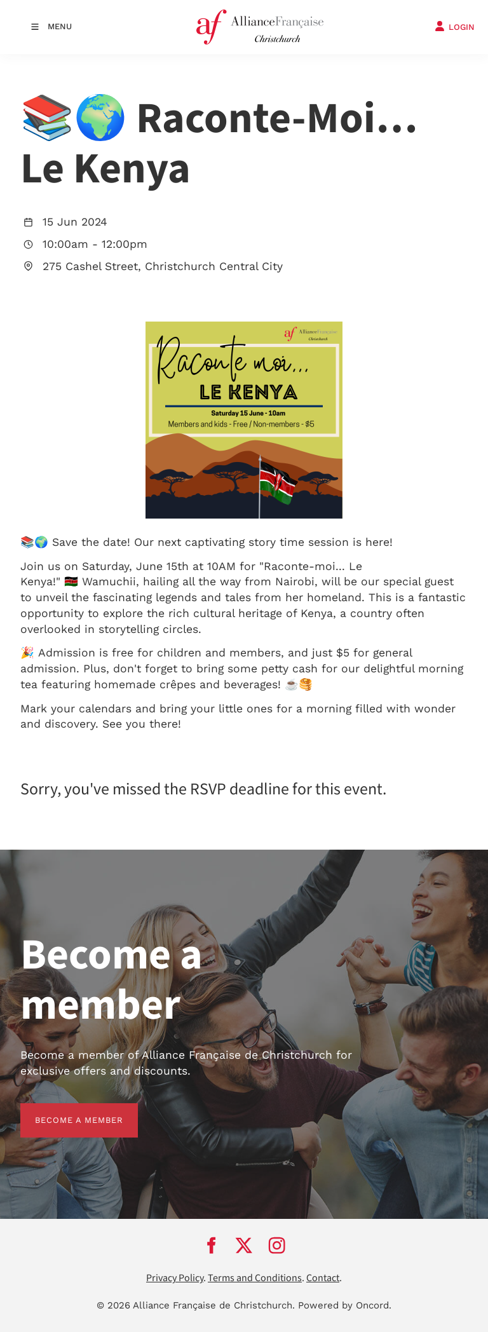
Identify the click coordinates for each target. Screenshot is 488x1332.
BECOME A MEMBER (64, 1110)
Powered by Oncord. (344, 1305)
